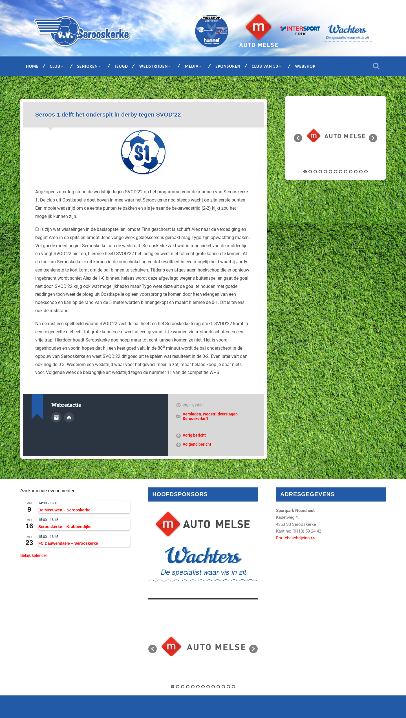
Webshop (305, 66)
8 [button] (340, 171)
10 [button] (350, 171)
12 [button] (361, 171)
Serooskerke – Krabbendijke (64, 526)
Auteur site (69, 417)
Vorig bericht (194, 435)
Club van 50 (265, 66)
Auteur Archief (56, 417)
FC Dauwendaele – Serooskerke (68, 543)
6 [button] (330, 171)
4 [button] (320, 171)
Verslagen (192, 414)
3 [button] (315, 171)
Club (55, 66)
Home (32, 66)
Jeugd (121, 66)
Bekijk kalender (33, 555)
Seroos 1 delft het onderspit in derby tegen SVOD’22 (108, 114)
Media (191, 66)
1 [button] (305, 171)
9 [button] (345, 171)
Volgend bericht (197, 444)
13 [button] (366, 171)
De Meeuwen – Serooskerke (64, 510)
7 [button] (335, 171)
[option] (335, 135)
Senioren (87, 66)
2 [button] (310, 171)
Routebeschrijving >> (295, 537)
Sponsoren (227, 66)
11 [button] (356, 171)
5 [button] (325, 171)
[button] (298, 138)
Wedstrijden (153, 66)
